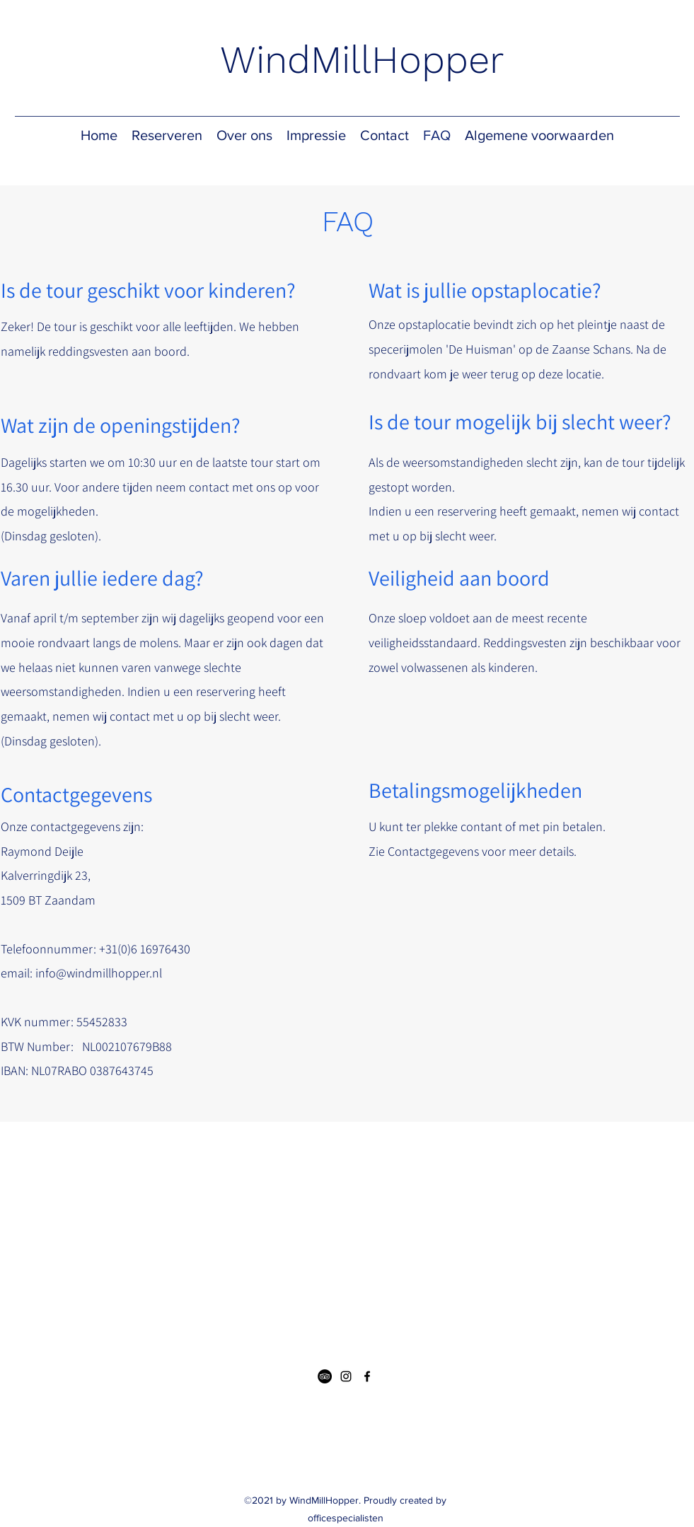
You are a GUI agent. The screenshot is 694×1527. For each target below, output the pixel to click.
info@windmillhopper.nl (98, 973)
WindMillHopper (362, 59)
